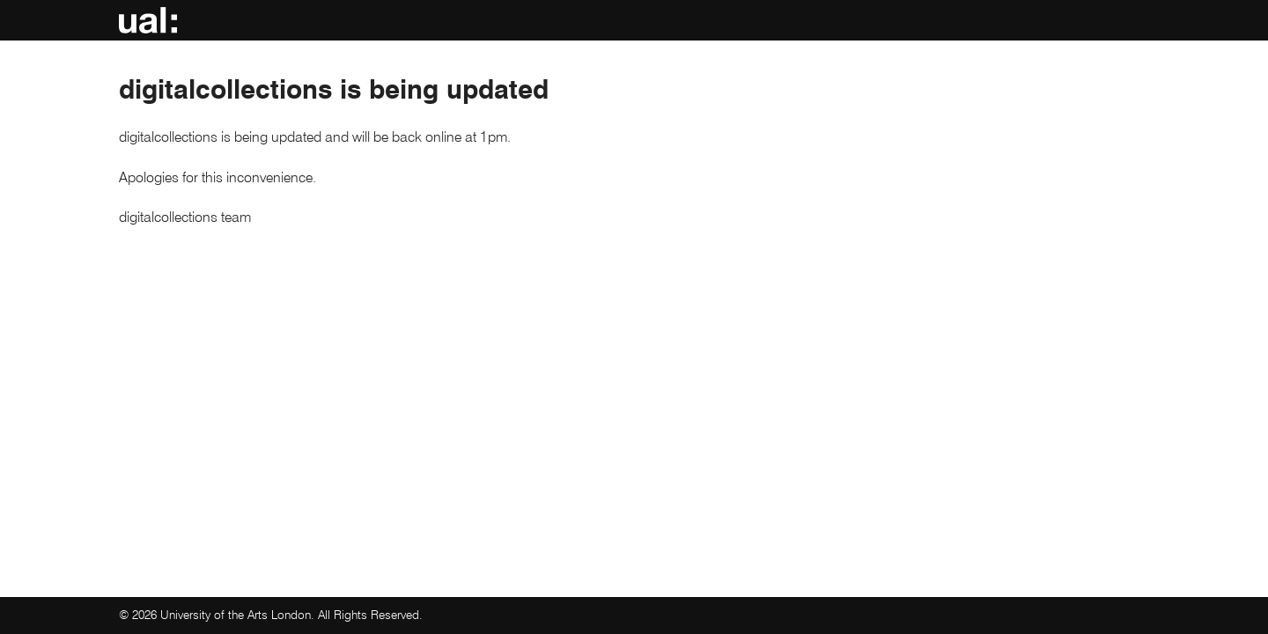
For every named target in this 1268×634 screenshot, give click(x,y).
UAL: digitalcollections (151, 22)
